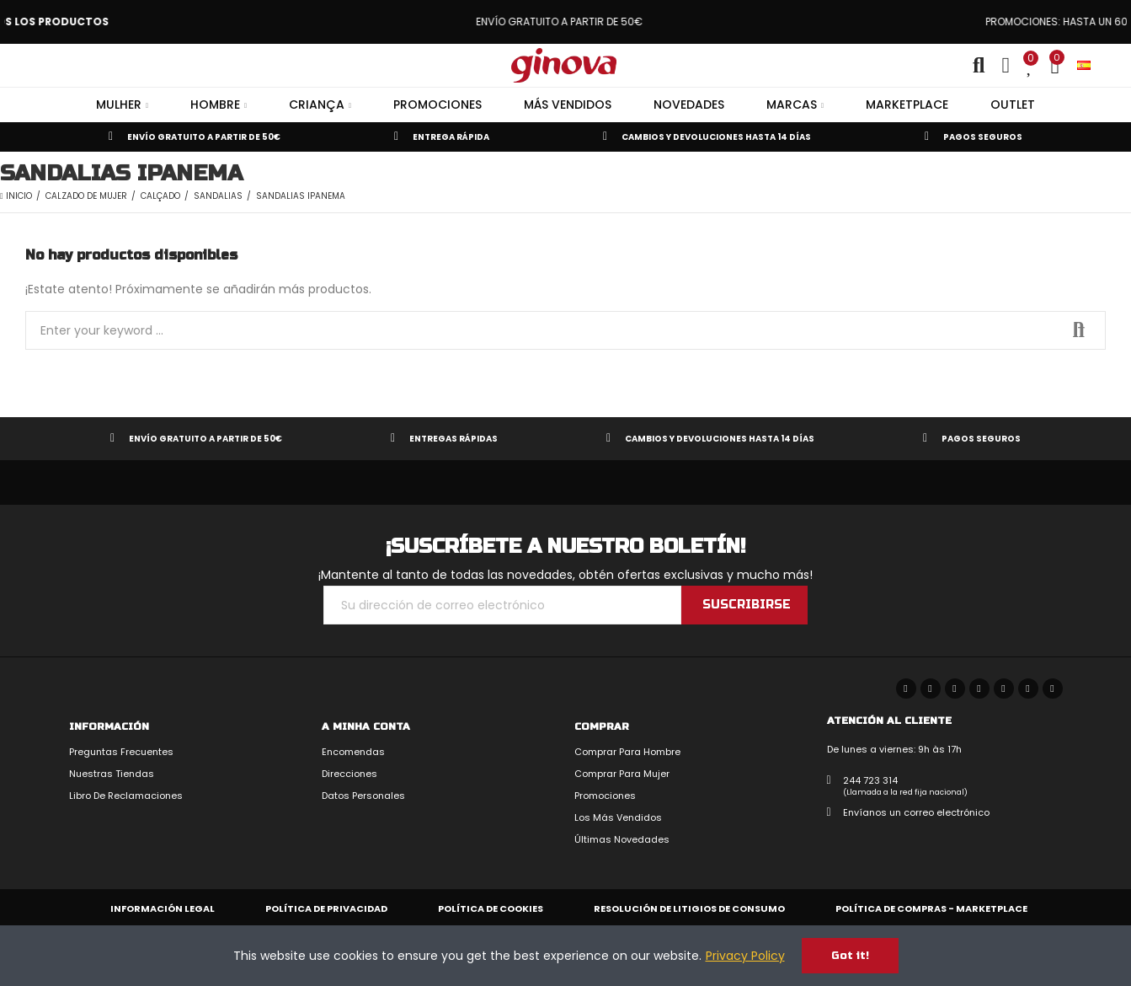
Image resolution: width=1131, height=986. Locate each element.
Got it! (850, 955)
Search (1079, 330)
